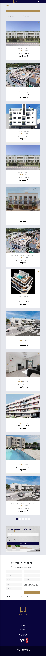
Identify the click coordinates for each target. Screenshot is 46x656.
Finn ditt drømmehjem (23, 623)
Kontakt (23, 629)
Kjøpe (23, 625)
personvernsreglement (14, 539)
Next (38, 33)
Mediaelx (27, 650)
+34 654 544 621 (23, 634)
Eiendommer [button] (23, 621)
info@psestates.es (23, 635)
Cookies (19, 649)
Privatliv (34, 648)
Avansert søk (23, 11)
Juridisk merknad (25, 648)
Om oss (23, 627)
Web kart (26, 649)
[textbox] (13, 571)
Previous (7, 33)
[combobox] (14, 571)
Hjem (23, 619)
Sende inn (23, 543)
